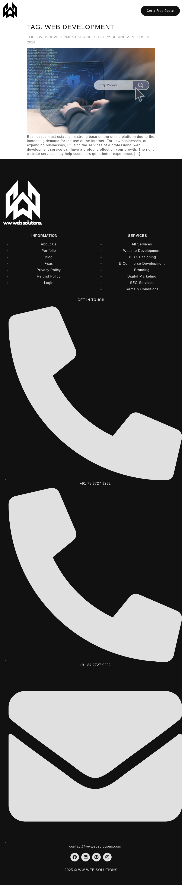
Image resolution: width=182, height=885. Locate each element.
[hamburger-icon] (129, 11)
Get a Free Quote (160, 11)
